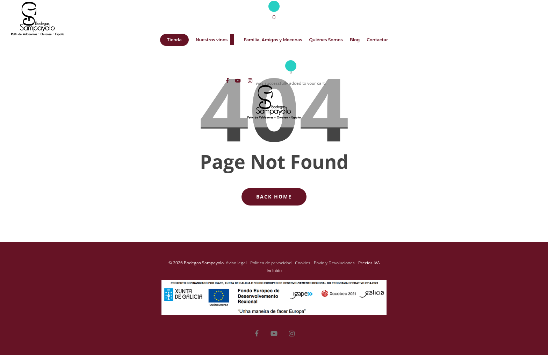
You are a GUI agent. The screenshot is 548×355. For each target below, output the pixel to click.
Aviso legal (236, 263)
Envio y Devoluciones (334, 263)
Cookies (302, 263)
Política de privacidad (270, 263)
